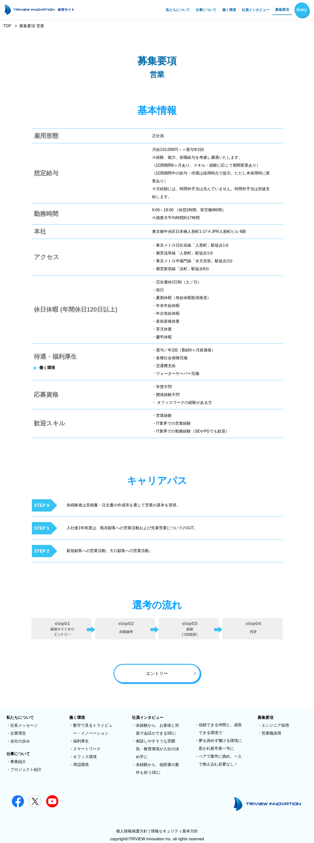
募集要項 (282, 10)
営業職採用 (271, 733)
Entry (302, 10)
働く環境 (229, 10)
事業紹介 (18, 762)
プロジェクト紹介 (26, 769)
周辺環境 (81, 765)
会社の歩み (20, 741)
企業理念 (18, 733)
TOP (7, 26)
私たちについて (178, 10)
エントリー (171, 673)
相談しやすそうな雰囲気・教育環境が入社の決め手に (157, 749)
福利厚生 (81, 741)
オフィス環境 (85, 757)
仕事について (206, 10)
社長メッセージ (24, 725)
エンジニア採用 (275, 725)
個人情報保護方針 (131, 831)
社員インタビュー (255, 10)
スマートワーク (87, 749)
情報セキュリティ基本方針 (174, 831)
